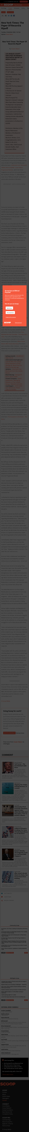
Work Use (9, 308)
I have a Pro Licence (11, 317)
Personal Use (10, 312)
